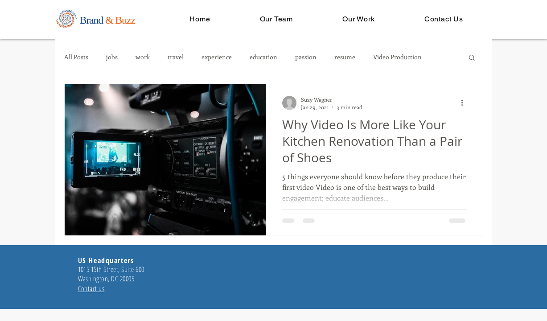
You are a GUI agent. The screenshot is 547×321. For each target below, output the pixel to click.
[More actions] (465, 103)
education (263, 57)
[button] (472, 58)
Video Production (397, 57)
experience (217, 57)
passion (306, 57)
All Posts (76, 57)
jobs (112, 57)
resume (344, 57)
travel (176, 57)
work (143, 57)
